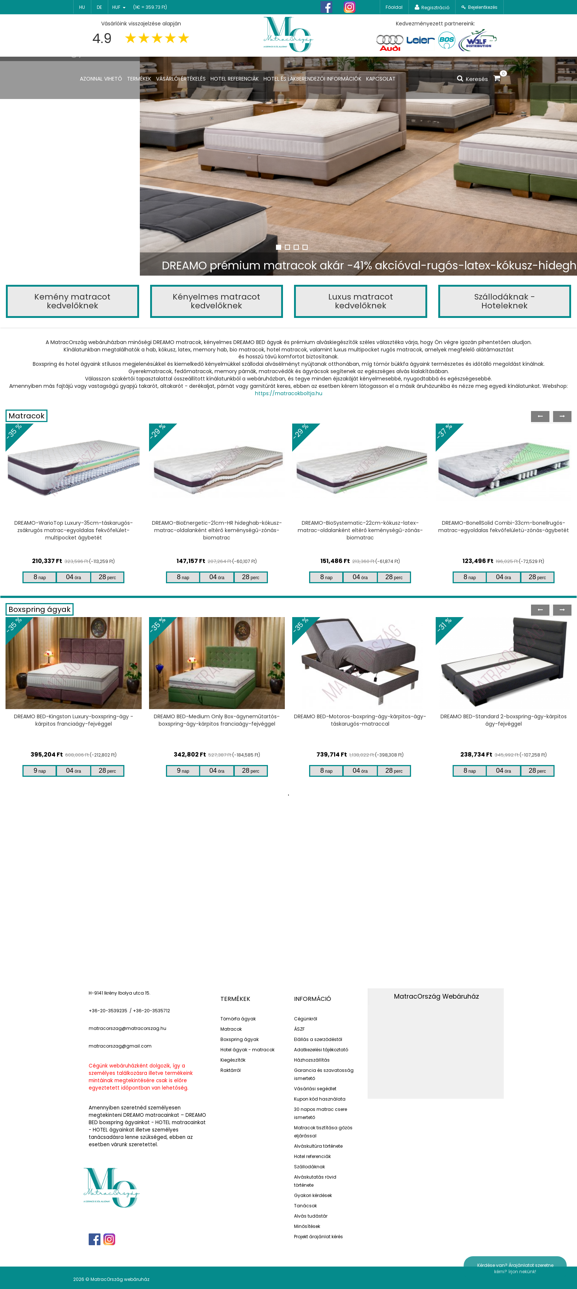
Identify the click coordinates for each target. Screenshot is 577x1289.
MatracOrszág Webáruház (436, 996)
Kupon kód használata (320, 1099)
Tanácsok (305, 1206)
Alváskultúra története (318, 1146)
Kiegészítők (232, 1060)
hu (82, 7)
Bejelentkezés (483, 7)
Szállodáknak (309, 1167)
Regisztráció (435, 7)
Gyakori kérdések (313, 1195)
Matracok (26, 416)
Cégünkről (305, 1019)
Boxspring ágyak (39, 609)
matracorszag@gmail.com (120, 1046)
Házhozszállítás (312, 1060)
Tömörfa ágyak (238, 1019)
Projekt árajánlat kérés (318, 1236)
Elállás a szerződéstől (318, 1039)
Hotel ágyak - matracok (247, 1050)
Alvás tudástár (311, 1216)
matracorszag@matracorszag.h (126, 1028)
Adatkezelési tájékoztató (321, 1050)
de (99, 7)
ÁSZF (299, 1029)
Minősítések (307, 1226)
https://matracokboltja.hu (288, 393)
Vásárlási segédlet (315, 1089)
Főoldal (394, 7)
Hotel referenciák (312, 1156)
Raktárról (230, 1070)
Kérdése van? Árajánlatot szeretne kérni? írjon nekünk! (515, 1268)
